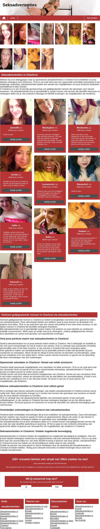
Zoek (12, 18)
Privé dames (6, 528)
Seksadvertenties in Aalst (61, 521)
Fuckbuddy (55, 528)
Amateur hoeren (32, 523)
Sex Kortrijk (80, 520)
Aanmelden (92, 18)
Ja (26, 487)
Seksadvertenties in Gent (11, 521)
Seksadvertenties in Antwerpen (9, 512)
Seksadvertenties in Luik (36, 506)
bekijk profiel (16, 139)
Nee (57, 487)
